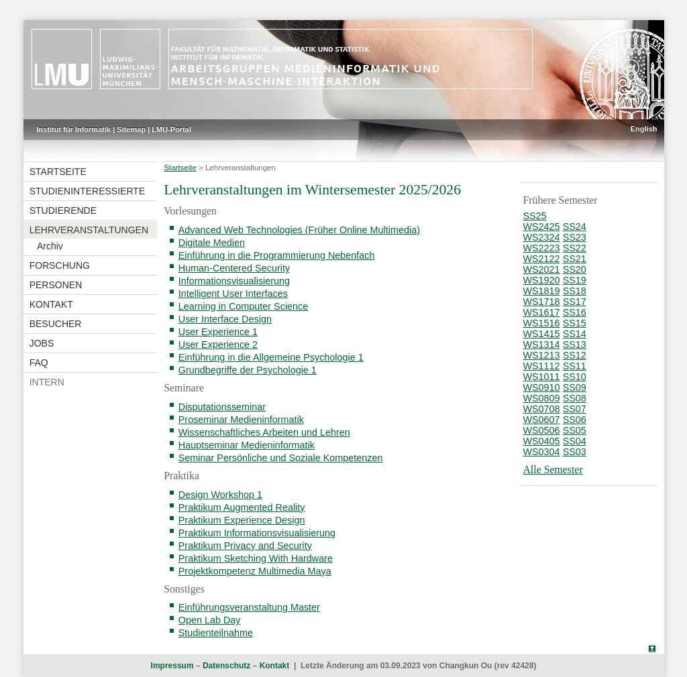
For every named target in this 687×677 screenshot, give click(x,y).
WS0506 (541, 430)
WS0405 (541, 441)
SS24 (574, 226)
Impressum (172, 665)
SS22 (574, 248)
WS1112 (541, 366)
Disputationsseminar (222, 407)
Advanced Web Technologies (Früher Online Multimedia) (299, 230)
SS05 (574, 430)
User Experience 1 (218, 331)
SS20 (574, 269)
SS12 (574, 355)
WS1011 (541, 376)
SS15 (574, 323)
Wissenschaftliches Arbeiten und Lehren (264, 432)
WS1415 (541, 333)
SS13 (574, 344)
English (644, 129)
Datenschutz (226, 665)
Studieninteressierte (87, 191)
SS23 (574, 237)
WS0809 (541, 398)
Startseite (58, 171)
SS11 (574, 366)
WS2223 (541, 248)
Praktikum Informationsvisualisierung (256, 533)
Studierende (63, 210)
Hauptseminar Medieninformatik (246, 445)
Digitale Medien (211, 242)
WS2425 (541, 226)
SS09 (574, 387)
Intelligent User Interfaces (233, 293)
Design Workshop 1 (220, 494)
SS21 (574, 258)
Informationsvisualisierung (234, 280)
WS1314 (541, 344)
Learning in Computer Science (243, 306)
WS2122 (541, 258)
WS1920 (541, 280)
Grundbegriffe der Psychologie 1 (247, 370)
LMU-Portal (171, 129)
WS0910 (541, 387)
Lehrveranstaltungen (89, 230)
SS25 (534, 215)
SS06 (574, 419)
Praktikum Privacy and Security (245, 545)
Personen (56, 285)
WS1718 (541, 301)
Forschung (60, 265)
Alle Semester (552, 469)
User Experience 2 (218, 344)
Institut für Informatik (74, 129)
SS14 (574, 333)
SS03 (574, 451)
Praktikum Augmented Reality (241, 507)
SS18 (574, 291)
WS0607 (541, 419)
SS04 (574, 441)
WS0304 (541, 451)
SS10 (574, 376)
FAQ (39, 362)
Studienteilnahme (215, 632)
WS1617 (541, 312)
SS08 (574, 398)
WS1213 (541, 355)
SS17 (574, 301)
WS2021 (541, 269)
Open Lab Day (209, 620)
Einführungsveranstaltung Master (249, 607)
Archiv (50, 246)
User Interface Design (225, 319)
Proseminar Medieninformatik (241, 419)
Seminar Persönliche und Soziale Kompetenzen (280, 457)
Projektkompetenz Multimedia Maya (254, 571)
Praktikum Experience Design (241, 520)
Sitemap (131, 129)
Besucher (56, 323)
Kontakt (51, 304)
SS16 (574, 312)
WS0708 (541, 409)
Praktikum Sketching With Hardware (255, 558)
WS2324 (541, 237)
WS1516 (541, 323)
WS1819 (541, 291)
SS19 (574, 280)
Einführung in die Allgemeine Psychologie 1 (271, 357)
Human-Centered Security (234, 268)
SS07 (574, 409)
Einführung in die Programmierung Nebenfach (276, 255)
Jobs (42, 343)
